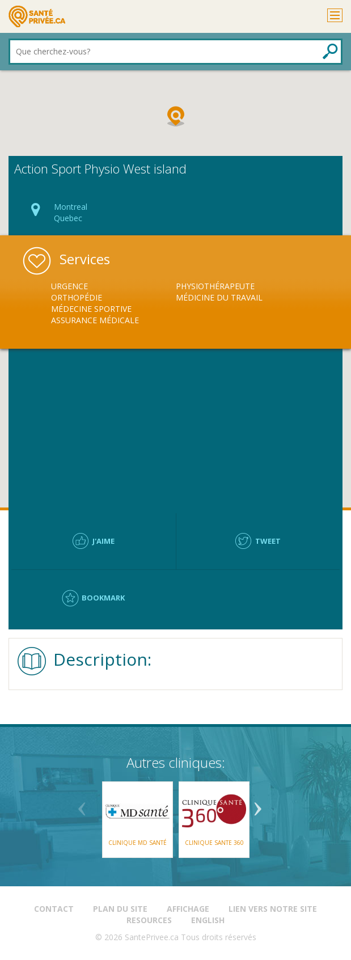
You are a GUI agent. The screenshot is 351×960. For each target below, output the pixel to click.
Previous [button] (82, 805)
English (208, 920)
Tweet (268, 541)
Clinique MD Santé (137, 843)
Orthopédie (76, 297)
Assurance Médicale (95, 320)
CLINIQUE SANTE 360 (213, 843)
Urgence (69, 286)
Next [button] (258, 805)
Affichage (188, 908)
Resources (149, 920)
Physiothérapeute (215, 286)
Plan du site (120, 908)
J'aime (103, 541)
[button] (176, 116)
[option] (113, 303)
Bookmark (103, 598)
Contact (54, 908)
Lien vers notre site (273, 908)
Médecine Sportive (91, 308)
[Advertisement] (175, 431)
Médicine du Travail (219, 297)
